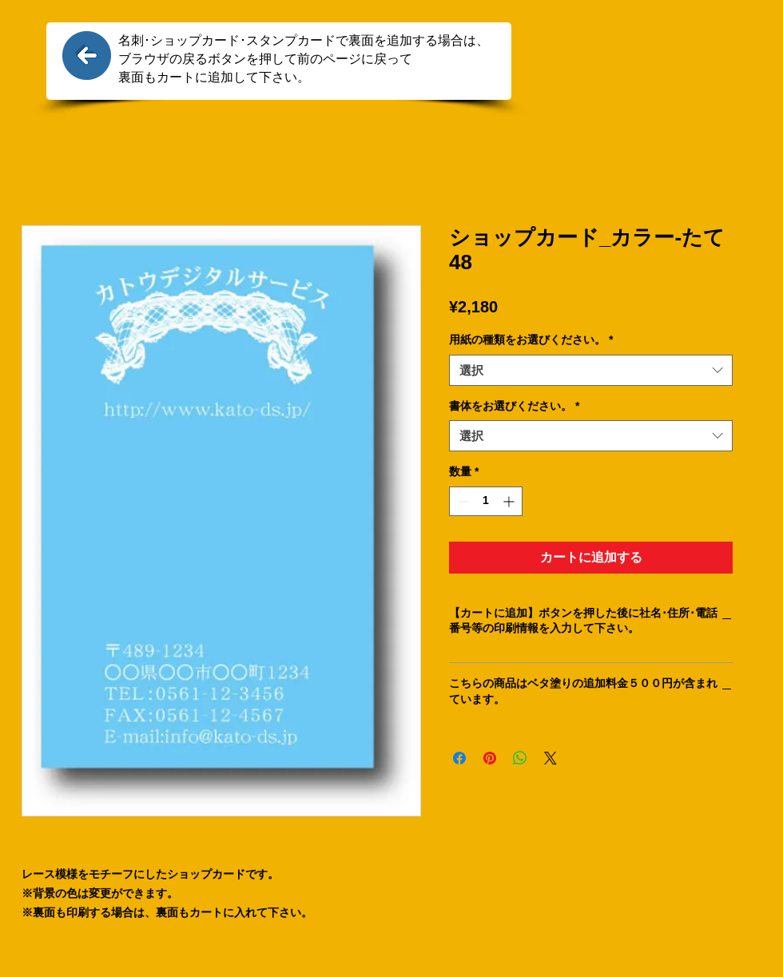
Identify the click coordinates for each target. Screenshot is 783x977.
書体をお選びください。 (514, 405)
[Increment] (510, 501)
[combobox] (591, 370)
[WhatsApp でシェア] (520, 758)
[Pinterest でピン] (489, 758)
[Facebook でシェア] (459, 758)
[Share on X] (550, 758)
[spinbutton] (485, 501)
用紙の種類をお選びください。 (531, 339)
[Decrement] (461, 501)
